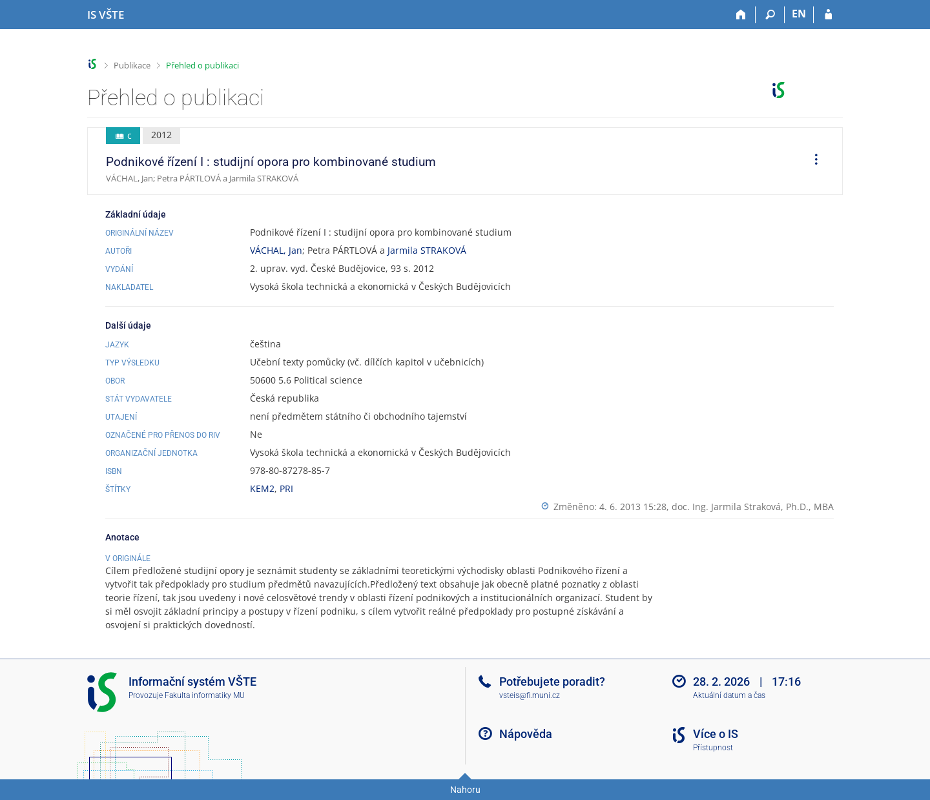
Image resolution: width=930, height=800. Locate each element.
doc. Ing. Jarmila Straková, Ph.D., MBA (753, 506)
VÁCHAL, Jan (276, 250)
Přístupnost (713, 747)
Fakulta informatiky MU (205, 695)
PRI (286, 488)
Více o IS (715, 734)
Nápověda (525, 734)
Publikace (132, 65)
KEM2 (262, 488)
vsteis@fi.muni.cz (529, 695)
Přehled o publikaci (202, 65)
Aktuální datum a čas (729, 695)
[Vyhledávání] (770, 14)
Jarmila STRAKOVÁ (427, 250)
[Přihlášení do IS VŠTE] (828, 14)
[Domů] (741, 14)
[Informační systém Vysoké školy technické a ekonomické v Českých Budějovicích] (105, 14)
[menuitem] (812, 161)
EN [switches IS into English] (799, 13)
